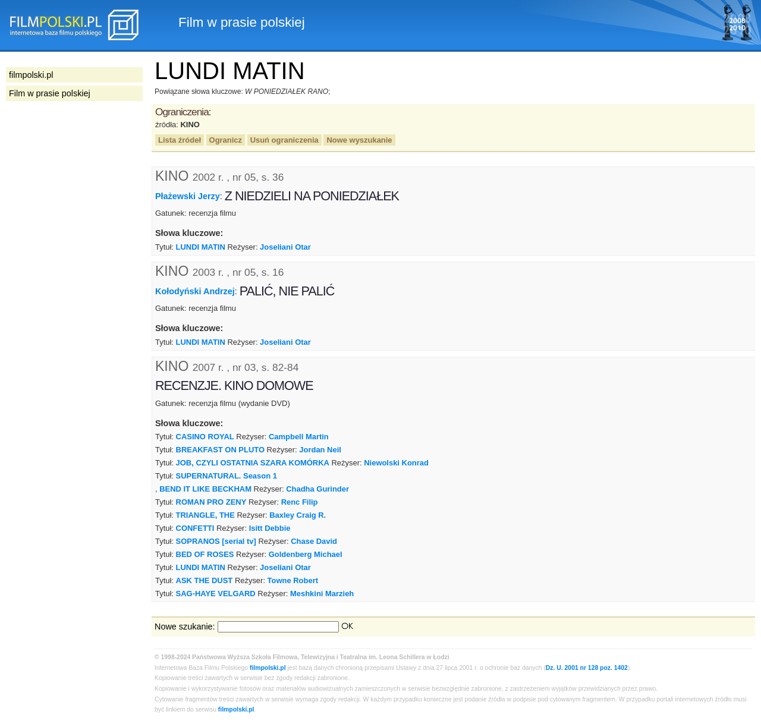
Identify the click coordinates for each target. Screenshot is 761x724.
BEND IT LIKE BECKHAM (205, 488)
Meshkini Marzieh (322, 593)
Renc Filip (299, 502)
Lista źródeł (179, 140)
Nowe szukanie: (185, 626)
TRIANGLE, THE (205, 515)
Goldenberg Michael (305, 554)
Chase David (314, 541)
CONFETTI (195, 528)
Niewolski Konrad (396, 462)
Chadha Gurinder (317, 488)
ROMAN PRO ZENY (211, 502)
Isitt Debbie (270, 528)
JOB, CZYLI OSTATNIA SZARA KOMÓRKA (252, 462)
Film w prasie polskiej (49, 93)
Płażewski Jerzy (187, 196)
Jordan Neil (320, 449)
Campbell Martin (299, 436)
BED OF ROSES (205, 554)
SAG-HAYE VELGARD (216, 593)
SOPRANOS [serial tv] (216, 541)
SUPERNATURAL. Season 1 (226, 475)
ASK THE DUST (204, 580)
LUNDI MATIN (200, 247)
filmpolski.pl (268, 668)
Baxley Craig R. (297, 515)
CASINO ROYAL (205, 436)
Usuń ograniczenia (284, 140)
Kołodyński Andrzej (195, 291)
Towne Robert (293, 580)
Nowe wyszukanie (359, 140)
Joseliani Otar (285, 247)
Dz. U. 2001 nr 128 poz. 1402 (587, 668)
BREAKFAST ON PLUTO (220, 449)
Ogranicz (225, 140)
